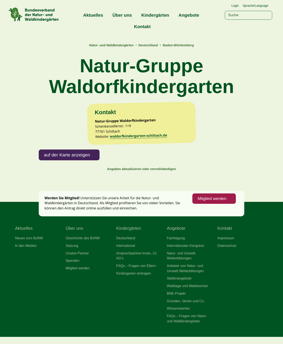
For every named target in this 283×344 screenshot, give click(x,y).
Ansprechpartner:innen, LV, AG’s (137, 260)
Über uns (122, 15)
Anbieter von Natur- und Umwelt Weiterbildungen (186, 273)
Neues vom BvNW (29, 243)
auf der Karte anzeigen (67, 157)
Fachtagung (176, 243)
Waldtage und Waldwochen (188, 292)
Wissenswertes (178, 315)
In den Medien (26, 250)
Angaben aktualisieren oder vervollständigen (141, 172)
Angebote (188, 15)
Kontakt (142, 26)
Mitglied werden (211, 202)
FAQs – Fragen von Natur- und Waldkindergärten (187, 325)
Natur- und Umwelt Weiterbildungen (181, 260)
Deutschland (148, 45)
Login (235, 5)
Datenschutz (227, 250)
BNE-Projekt (176, 300)
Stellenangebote (179, 284)
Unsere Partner (77, 258)
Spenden (73, 266)
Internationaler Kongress (186, 250)
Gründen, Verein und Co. (186, 307)
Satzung (72, 250)
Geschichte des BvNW (83, 243)
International (125, 250)
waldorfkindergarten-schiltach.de (139, 138)
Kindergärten (155, 15)
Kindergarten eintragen (134, 279)
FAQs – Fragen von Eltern (136, 271)
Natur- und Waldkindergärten (110, 45)
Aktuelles (93, 15)
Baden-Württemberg (179, 45)
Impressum (226, 243)
